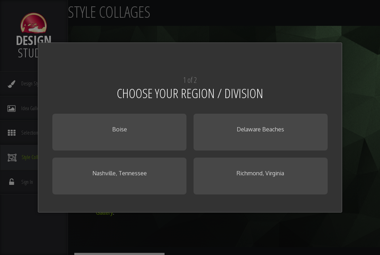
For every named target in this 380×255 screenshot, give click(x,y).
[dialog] (190, 127)
